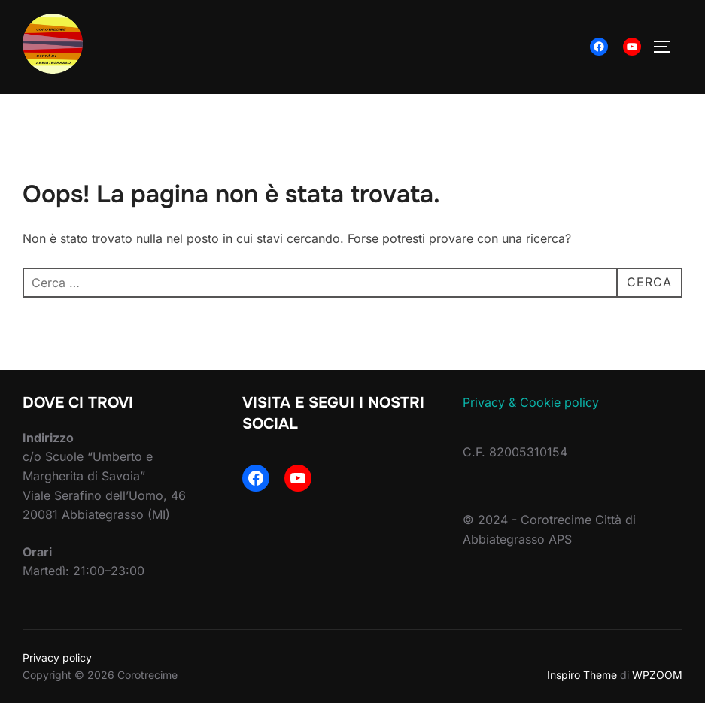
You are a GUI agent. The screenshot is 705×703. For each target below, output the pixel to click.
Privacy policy (57, 657)
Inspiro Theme (582, 674)
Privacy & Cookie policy (531, 402)
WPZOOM (657, 674)
